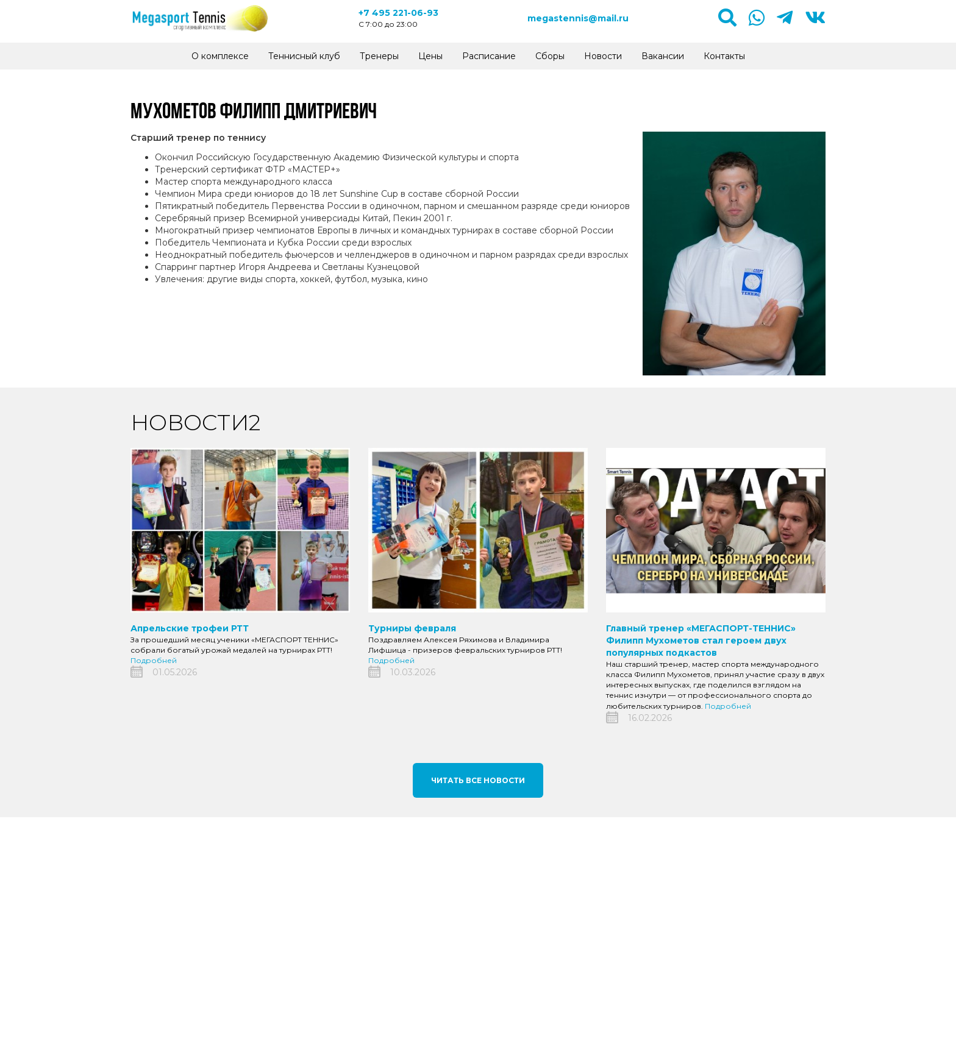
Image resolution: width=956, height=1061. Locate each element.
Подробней (153, 660)
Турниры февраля (412, 628)
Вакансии (662, 56)
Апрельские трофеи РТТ (189, 628)
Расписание (489, 56)
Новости (603, 56)
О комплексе (220, 56)
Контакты (724, 56)
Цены (430, 56)
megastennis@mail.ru (578, 18)
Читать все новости (478, 780)
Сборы (550, 56)
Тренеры (379, 56)
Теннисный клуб (304, 56)
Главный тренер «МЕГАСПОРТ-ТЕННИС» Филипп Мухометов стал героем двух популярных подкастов (701, 640)
